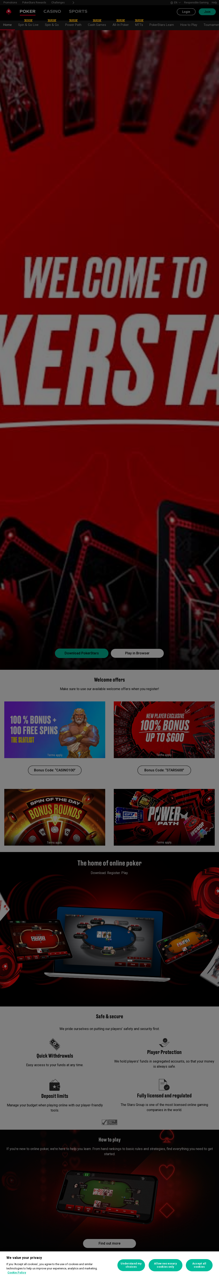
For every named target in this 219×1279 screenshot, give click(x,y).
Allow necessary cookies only (165, 1265)
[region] (109, 1265)
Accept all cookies (199, 1265)
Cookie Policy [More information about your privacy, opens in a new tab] (16, 1272)
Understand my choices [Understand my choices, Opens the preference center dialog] (131, 1265)
